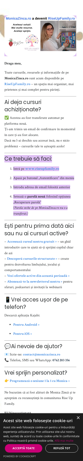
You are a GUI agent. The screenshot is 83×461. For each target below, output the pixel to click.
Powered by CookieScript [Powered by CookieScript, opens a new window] (19, 456)
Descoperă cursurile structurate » (32, 258)
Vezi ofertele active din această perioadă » (38, 275)
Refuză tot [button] (61, 448)
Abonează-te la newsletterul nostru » (34, 281)
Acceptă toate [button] (24, 448)
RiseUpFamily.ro (17, 84)
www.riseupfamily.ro (42, 168)
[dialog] (41, 437)
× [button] (78, 418)
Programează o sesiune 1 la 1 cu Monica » (40, 381)
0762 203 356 (61, 360)
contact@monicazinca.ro (41, 354)
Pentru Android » (26, 324)
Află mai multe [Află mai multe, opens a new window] (64, 441)
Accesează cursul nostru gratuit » (32, 241)
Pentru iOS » (22, 333)
